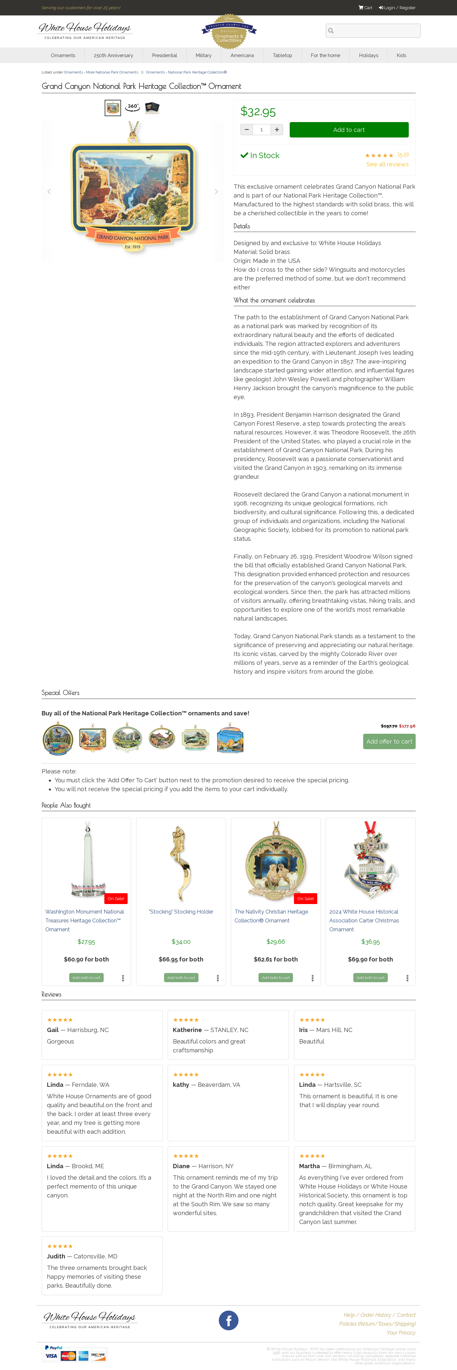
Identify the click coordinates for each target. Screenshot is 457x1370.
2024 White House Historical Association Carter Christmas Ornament (364, 921)
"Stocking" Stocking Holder (181, 912)
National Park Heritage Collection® (197, 72)
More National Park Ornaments (112, 72)
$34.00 (181, 941)
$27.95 (86, 941)
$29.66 (276, 941)
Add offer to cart (389, 741)
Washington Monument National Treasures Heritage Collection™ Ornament (84, 921)
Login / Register (397, 7)
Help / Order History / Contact (380, 1315)
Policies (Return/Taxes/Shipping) (377, 1324)
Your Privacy (401, 1333)
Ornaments (73, 72)
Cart (365, 7)
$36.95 (371, 941)
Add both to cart (86, 977)
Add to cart (349, 129)
